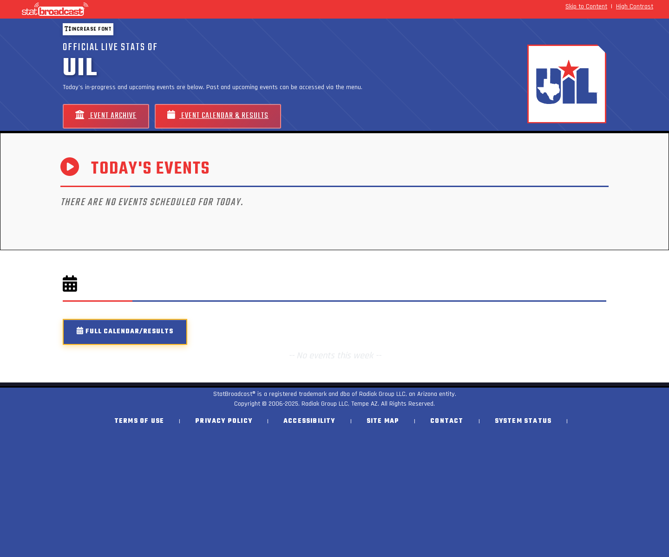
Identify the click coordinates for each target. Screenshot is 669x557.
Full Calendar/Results (125, 331)
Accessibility (309, 421)
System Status (523, 421)
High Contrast (634, 6)
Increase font (88, 29)
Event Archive (106, 116)
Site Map (383, 421)
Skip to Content (586, 6)
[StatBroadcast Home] (116, 9)
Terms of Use (139, 421)
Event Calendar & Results (218, 116)
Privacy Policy (223, 421)
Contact (446, 421)
